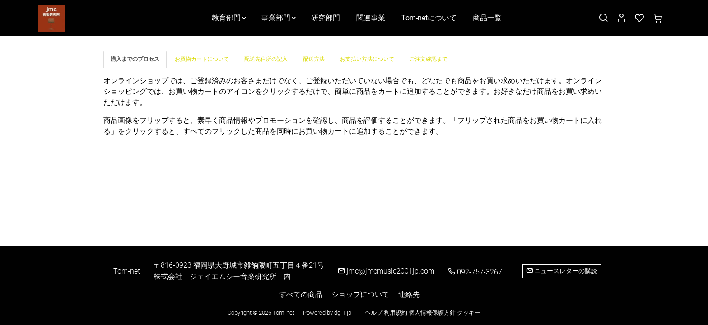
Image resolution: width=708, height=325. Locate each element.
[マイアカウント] (621, 18)
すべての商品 (300, 294)
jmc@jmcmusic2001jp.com (386, 271)
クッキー (468, 312)
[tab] (135, 59)
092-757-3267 (475, 272)
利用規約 (396, 312)
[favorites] (639, 18)
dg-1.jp (342, 312)
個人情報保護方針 (433, 312)
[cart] (657, 18)
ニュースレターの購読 (561, 270)
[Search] (603, 18)
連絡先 (409, 294)
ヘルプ (374, 312)
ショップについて (360, 294)
